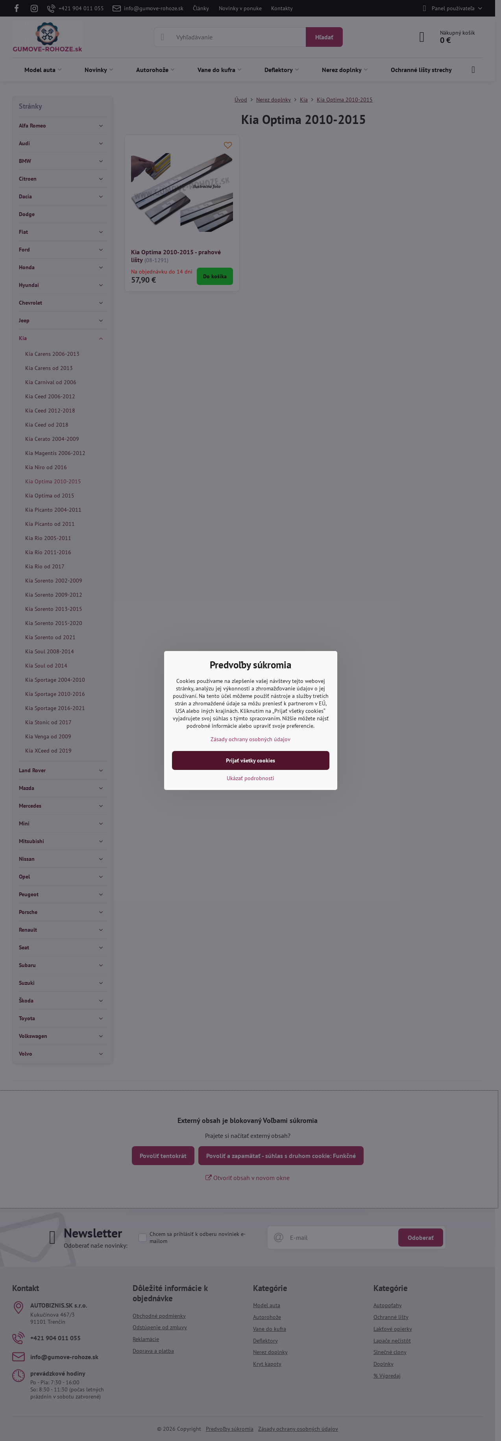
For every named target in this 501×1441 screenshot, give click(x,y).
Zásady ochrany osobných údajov (250, 739)
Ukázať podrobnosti (250, 778)
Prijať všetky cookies (250, 760)
